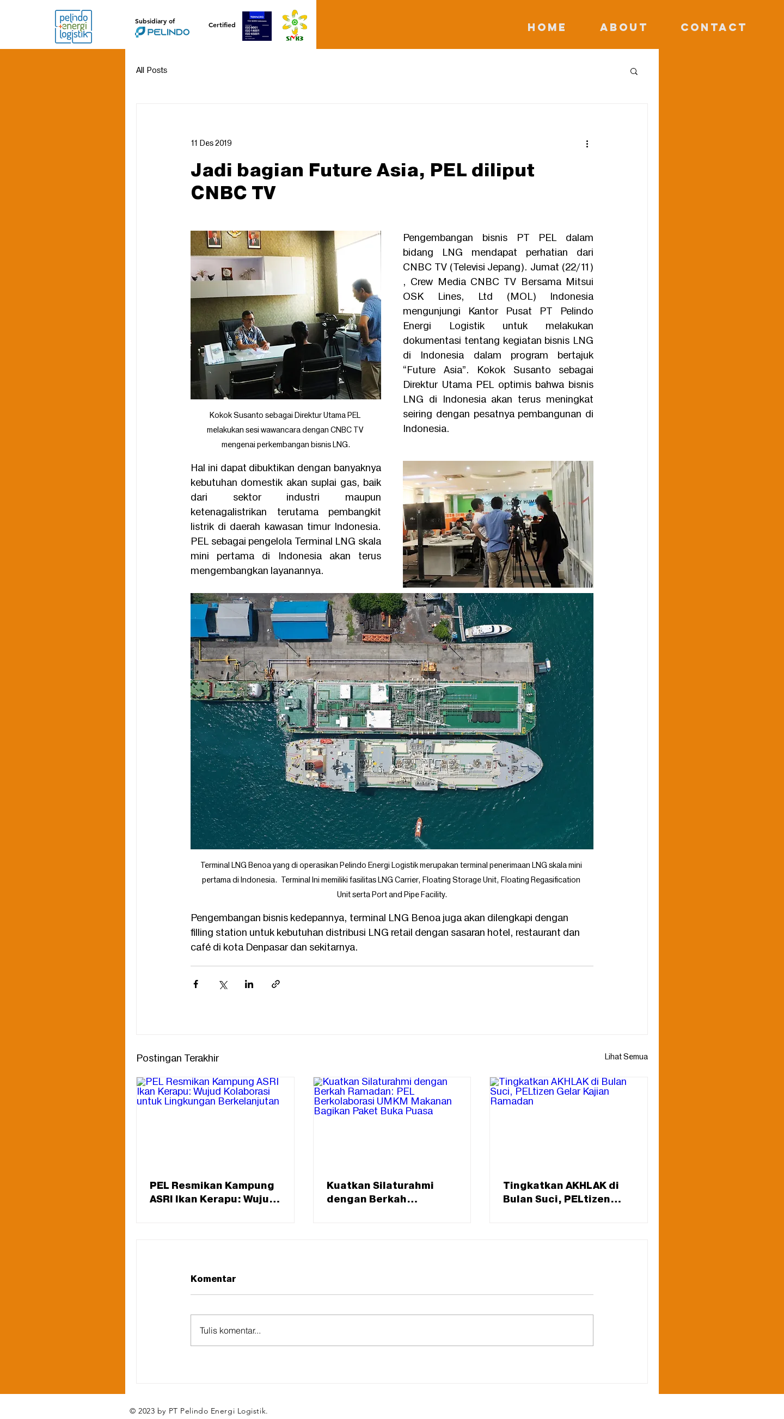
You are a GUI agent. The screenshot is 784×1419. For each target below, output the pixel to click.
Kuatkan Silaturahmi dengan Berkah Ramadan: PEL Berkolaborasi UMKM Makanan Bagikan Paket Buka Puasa (389, 1192)
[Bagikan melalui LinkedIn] (249, 984)
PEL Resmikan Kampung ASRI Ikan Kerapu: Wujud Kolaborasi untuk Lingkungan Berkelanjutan (213, 1192)
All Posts (151, 71)
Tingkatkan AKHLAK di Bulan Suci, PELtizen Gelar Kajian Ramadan (561, 1192)
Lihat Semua (626, 1057)
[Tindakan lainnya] (586, 143)
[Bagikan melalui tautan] (276, 984)
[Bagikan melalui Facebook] (196, 984)
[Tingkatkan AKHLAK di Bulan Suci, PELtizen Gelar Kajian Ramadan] (568, 1121)
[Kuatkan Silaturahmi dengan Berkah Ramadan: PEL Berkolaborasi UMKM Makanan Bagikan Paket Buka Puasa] (392, 1121)
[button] (634, 70)
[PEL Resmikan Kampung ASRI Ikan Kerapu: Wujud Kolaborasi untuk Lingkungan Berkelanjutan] (215, 1121)
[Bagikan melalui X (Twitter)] (222, 984)
